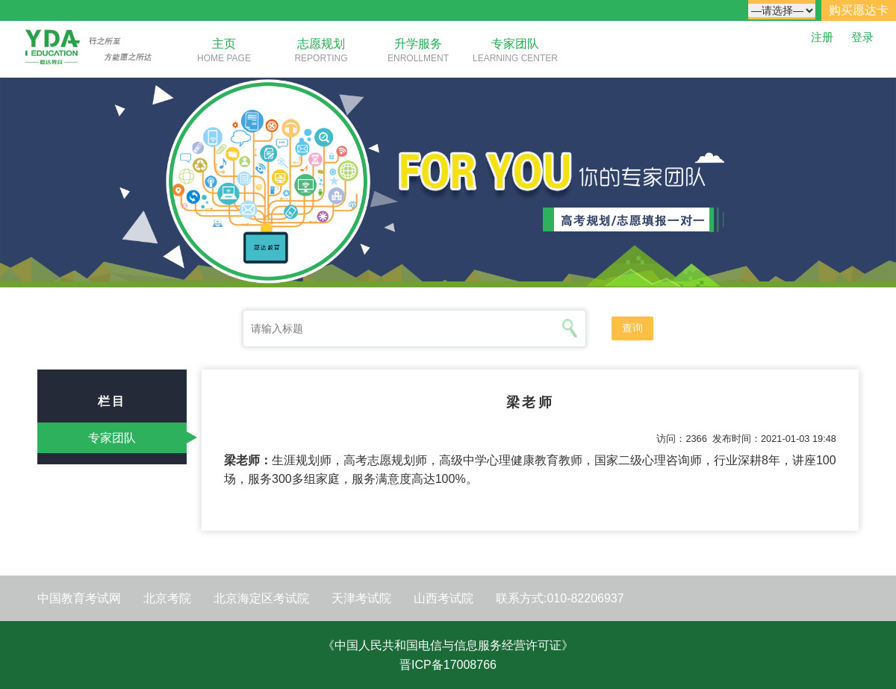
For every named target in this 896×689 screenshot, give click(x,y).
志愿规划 (321, 43)
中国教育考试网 (79, 598)
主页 (224, 43)
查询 (632, 328)
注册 (822, 37)
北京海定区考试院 (261, 598)
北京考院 (167, 598)
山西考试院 (443, 598)
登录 (862, 37)
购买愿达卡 (859, 10)
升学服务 (418, 43)
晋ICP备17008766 (448, 664)
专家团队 (515, 43)
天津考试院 (361, 598)
